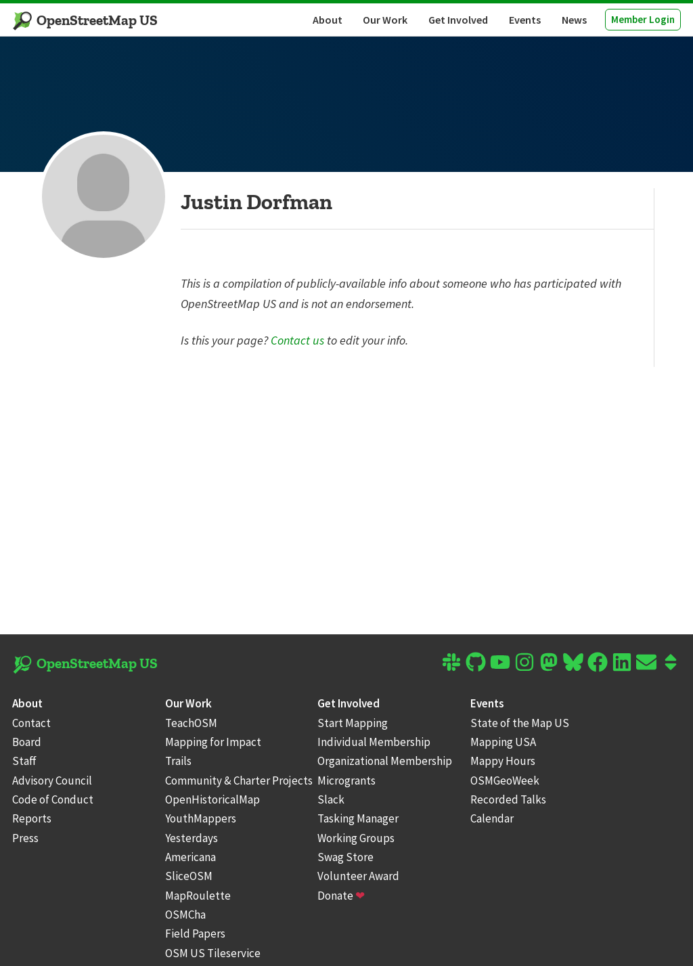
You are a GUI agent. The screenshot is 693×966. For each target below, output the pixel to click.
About (327, 19)
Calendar (492, 818)
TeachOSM (191, 723)
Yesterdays (191, 838)
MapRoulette (198, 895)
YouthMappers (200, 818)
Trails (178, 760)
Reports (31, 818)
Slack (330, 799)
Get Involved (458, 19)
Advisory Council (52, 780)
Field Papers (195, 933)
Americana (190, 857)
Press (25, 838)
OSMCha (185, 914)
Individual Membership (373, 741)
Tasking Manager (358, 818)
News (574, 19)
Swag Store (345, 857)
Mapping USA (503, 741)
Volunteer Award (358, 876)
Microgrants (346, 780)
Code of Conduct (52, 799)
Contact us (297, 340)
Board (26, 741)
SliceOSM (189, 876)
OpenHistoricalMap (212, 799)
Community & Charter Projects (239, 780)
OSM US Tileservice (213, 953)
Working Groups (356, 838)
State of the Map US (519, 723)
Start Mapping (352, 723)
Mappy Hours (502, 760)
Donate (341, 895)
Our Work (385, 19)
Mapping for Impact (213, 741)
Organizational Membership (384, 760)
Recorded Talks (508, 799)
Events (525, 19)
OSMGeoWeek (504, 780)
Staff (24, 760)
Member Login (643, 19)
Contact (31, 723)
